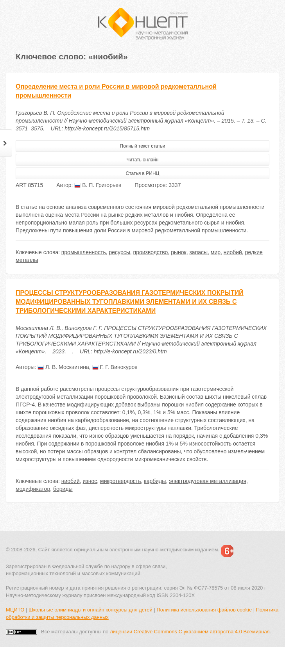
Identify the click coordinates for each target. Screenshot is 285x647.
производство (150, 252)
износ (90, 481)
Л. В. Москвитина (63, 367)
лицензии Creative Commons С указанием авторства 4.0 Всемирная (190, 632)
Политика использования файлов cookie (204, 610)
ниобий (233, 252)
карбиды (155, 481)
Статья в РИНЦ (143, 173)
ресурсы (119, 252)
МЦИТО (15, 610)
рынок (178, 252)
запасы (198, 252)
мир (215, 252)
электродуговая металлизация (207, 481)
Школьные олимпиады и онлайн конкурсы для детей (90, 610)
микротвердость (120, 481)
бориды (63, 489)
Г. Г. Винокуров (115, 367)
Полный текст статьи (142, 146)
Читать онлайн (143, 159)
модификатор (33, 489)
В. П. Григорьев (97, 185)
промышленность (83, 252)
